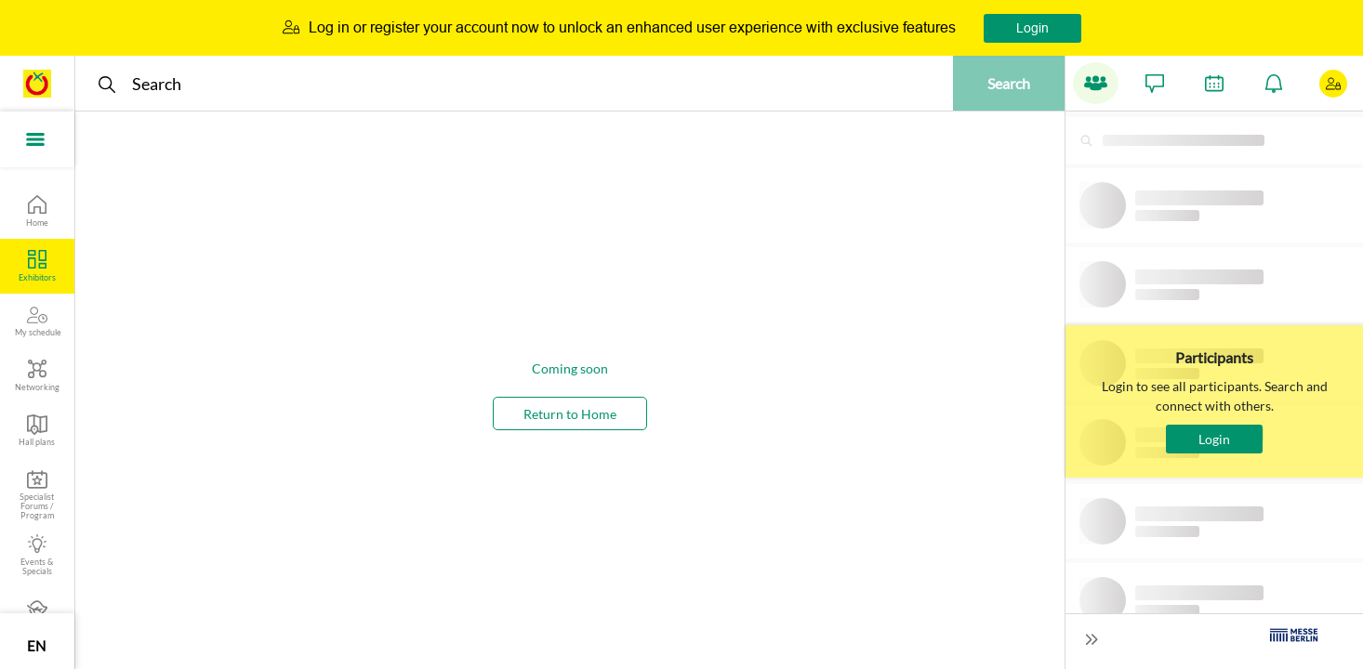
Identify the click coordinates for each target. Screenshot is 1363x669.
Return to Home (569, 414)
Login (1032, 27)
